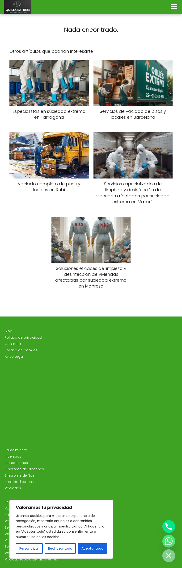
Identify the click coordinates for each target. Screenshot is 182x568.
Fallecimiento (16, 450)
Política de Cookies (21, 350)
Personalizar (29, 548)
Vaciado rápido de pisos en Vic (31, 559)
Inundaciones (16, 462)
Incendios (13, 456)
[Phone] (168, 526)
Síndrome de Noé (19, 475)
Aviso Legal (14, 356)
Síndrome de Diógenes (24, 469)
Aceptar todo (92, 548)
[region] (61, 529)
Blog (8, 331)
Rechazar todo (60, 548)
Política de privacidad (23, 337)
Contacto (13, 343)
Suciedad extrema (20, 481)
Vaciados (13, 488)
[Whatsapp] (168, 541)
